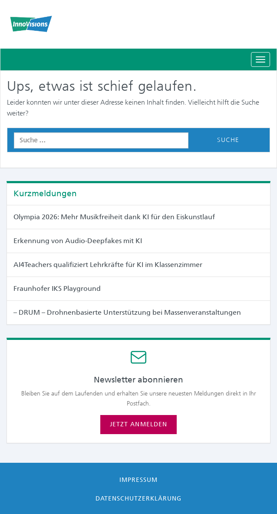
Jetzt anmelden (138, 424)
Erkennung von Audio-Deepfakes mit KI (77, 241)
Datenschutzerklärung (139, 498)
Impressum (138, 479)
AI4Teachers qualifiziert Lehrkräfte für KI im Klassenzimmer (107, 264)
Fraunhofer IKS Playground (57, 288)
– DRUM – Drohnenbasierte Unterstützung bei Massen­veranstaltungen (127, 312)
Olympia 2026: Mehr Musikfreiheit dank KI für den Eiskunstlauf (114, 217)
